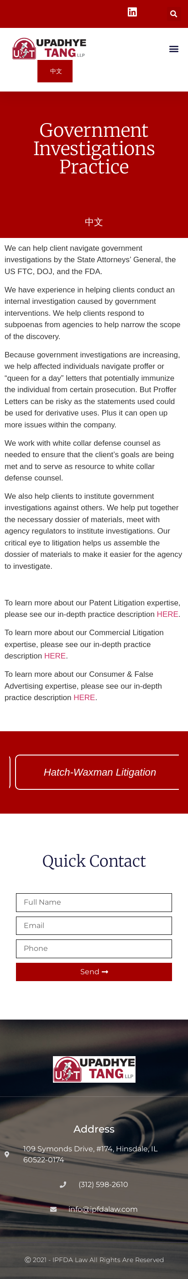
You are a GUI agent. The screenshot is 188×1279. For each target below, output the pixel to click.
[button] (174, 14)
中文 (94, 221)
